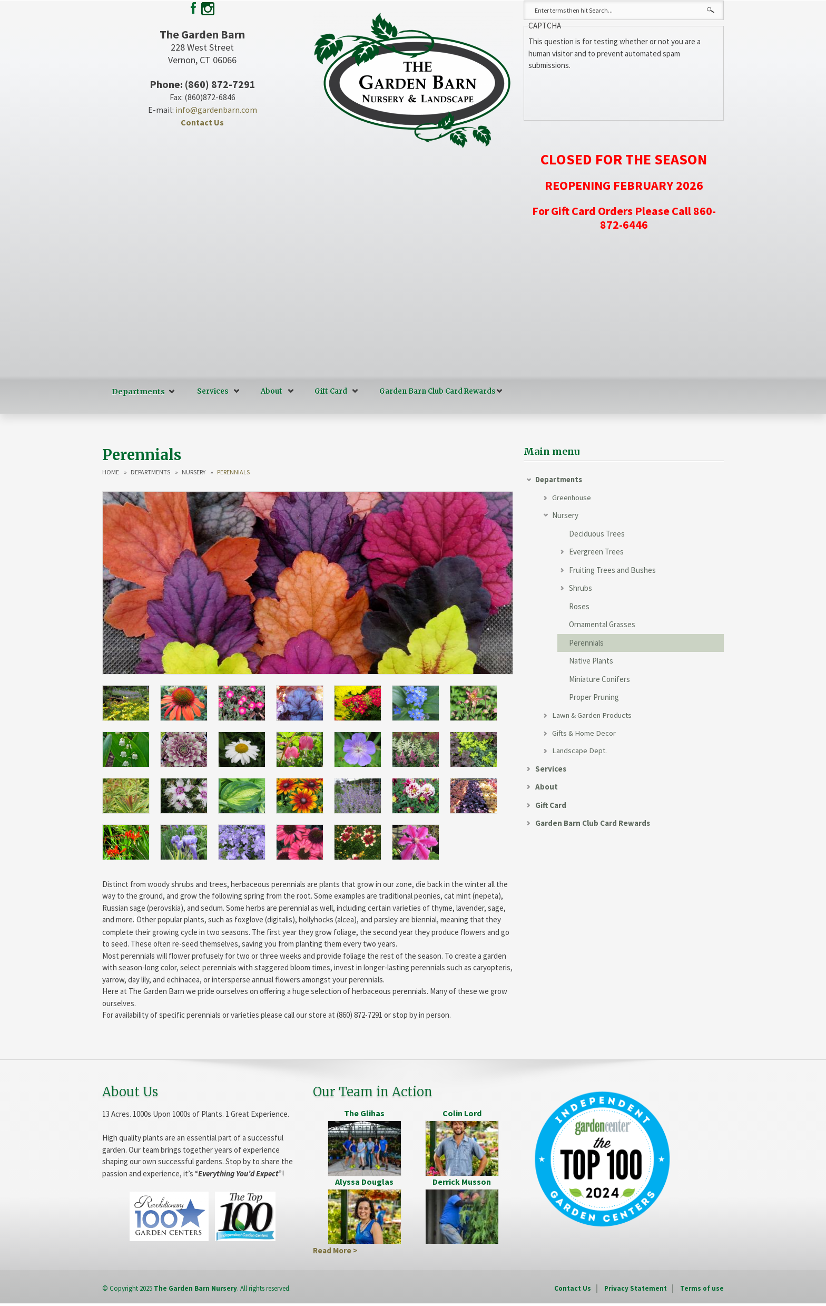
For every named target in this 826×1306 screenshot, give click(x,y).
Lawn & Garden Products (593, 715)
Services (209, 391)
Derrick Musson (461, 1180)
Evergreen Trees (596, 552)
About (268, 391)
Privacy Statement (635, 1287)
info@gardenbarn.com (216, 109)
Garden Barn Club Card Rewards (434, 391)
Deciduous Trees (597, 534)
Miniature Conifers (599, 679)
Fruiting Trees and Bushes (612, 570)
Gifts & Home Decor (584, 733)
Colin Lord (461, 1112)
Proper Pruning (594, 697)
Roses (579, 606)
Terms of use (702, 1287)
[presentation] (608, 92)
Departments (137, 391)
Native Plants (591, 661)
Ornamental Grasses (602, 624)
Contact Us (202, 122)
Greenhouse (572, 497)
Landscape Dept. (580, 752)
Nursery (193, 472)
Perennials (586, 643)
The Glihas (364, 1112)
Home (110, 472)
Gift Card (327, 391)
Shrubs (580, 588)
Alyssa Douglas (364, 1180)
